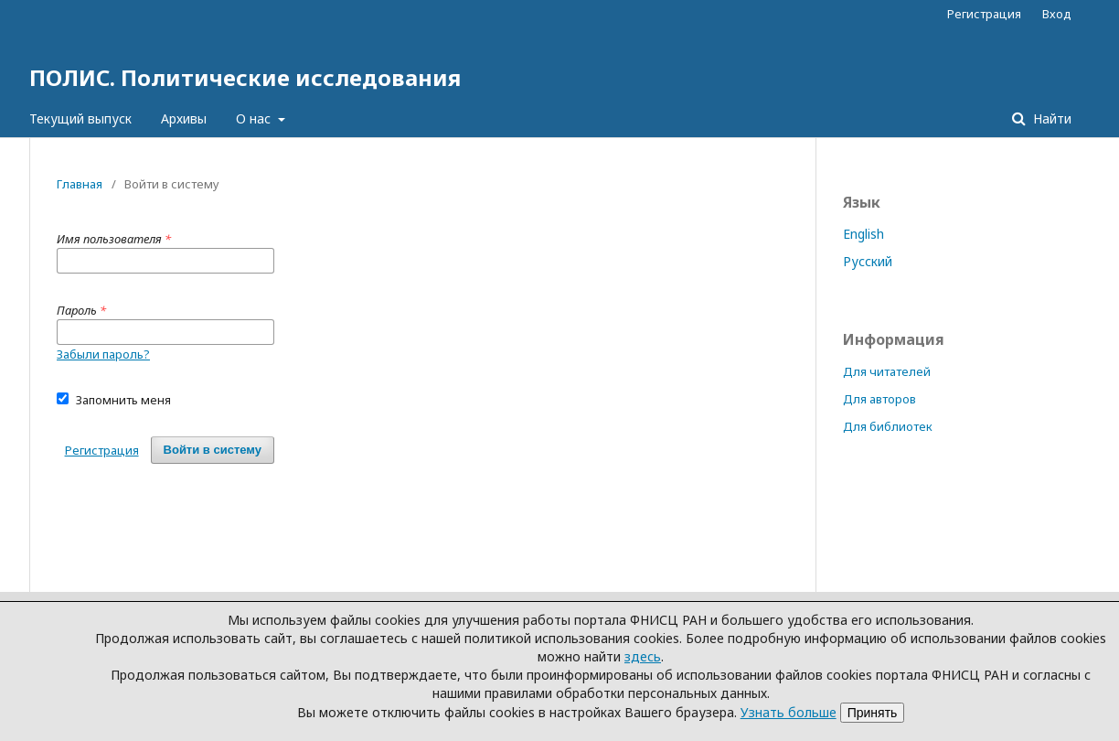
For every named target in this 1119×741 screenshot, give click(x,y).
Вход (1056, 13)
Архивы (184, 118)
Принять (872, 712)
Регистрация (984, 13)
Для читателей (887, 371)
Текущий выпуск (80, 118)
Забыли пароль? (103, 354)
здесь (642, 656)
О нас (255, 118)
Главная (79, 184)
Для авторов (879, 399)
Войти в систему (212, 449)
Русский (867, 261)
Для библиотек (887, 426)
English (863, 233)
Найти (1050, 118)
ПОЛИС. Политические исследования (245, 77)
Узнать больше (789, 712)
